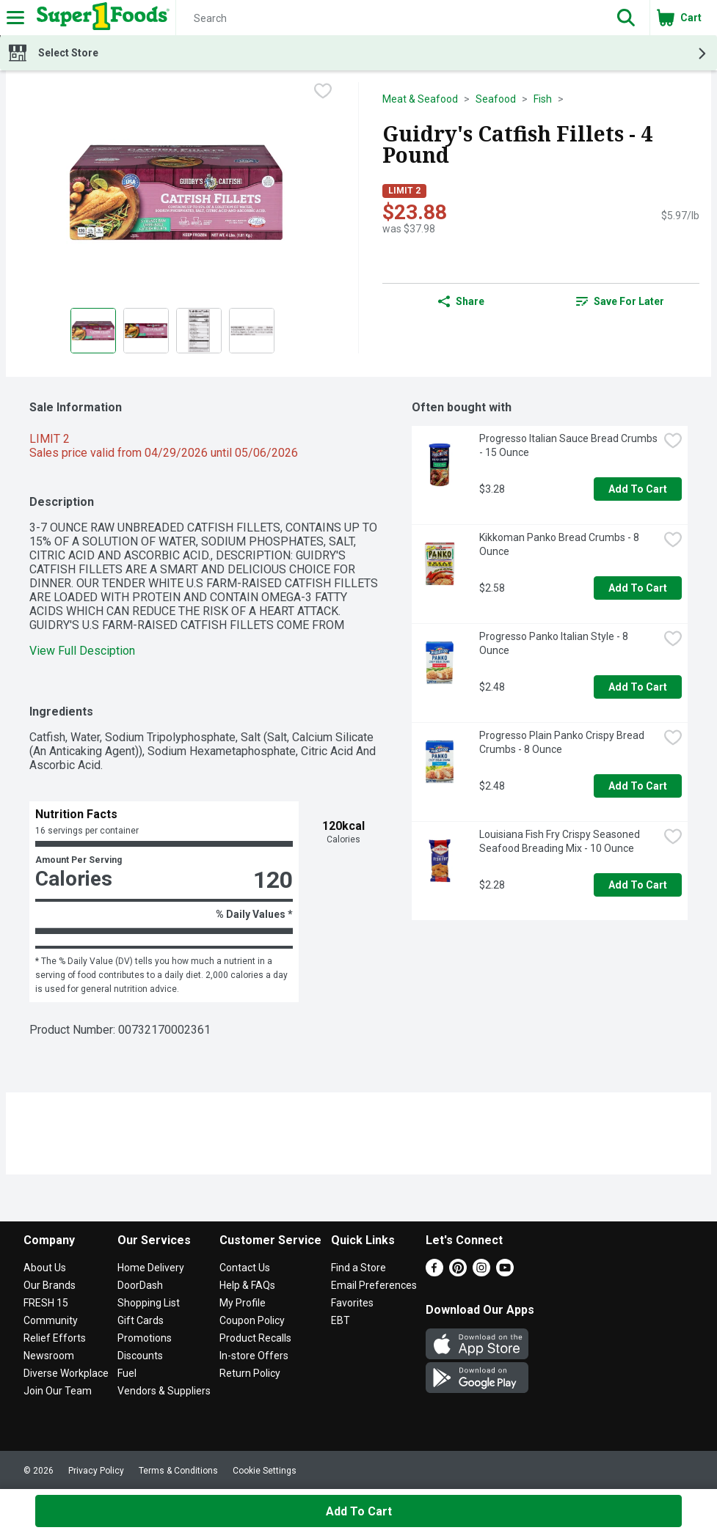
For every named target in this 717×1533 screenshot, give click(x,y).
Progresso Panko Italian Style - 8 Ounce (554, 643)
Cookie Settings (264, 1471)
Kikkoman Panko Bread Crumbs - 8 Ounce (560, 544)
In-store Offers (253, 1355)
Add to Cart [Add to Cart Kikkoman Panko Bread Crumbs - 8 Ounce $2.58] (637, 588)
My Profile (242, 1303)
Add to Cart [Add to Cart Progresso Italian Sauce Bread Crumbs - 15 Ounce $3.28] (637, 489)
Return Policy (249, 1373)
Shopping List (148, 1303)
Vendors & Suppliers (164, 1391)
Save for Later (620, 301)
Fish (543, 99)
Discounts (140, 1355)
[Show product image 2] (146, 330)
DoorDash (140, 1285)
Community (50, 1320)
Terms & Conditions (178, 1471)
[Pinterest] (458, 1272)
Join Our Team (57, 1391)
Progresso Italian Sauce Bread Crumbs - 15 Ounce (568, 445)
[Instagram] (481, 1272)
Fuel (127, 1373)
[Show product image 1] (93, 330)
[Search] (389, 18)
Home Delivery (150, 1267)
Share (461, 301)
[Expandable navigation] (15, 17)
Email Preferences (374, 1285)
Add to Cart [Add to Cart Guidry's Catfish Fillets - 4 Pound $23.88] (359, 1511)
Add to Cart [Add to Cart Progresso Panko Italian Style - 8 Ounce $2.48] (637, 687)
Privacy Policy (96, 1471)
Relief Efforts (54, 1338)
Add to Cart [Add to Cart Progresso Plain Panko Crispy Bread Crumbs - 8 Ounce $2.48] (637, 786)
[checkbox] (323, 92)
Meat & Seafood (420, 99)
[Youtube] (505, 1272)
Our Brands (49, 1285)
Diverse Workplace (66, 1373)
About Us (44, 1267)
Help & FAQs (247, 1285)
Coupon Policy (252, 1320)
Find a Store (358, 1267)
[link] (620, 301)
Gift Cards (140, 1320)
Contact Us (244, 1267)
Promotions (144, 1338)
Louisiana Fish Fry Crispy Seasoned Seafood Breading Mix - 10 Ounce (560, 841)
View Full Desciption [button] (82, 651)
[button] (626, 17)
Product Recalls (255, 1338)
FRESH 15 (45, 1303)
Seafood (496, 99)
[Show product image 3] (199, 330)
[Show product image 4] (251, 330)
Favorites (352, 1303)
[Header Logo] (100, 17)
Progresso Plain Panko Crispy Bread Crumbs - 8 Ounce (563, 742)
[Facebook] (434, 1272)
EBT (340, 1320)
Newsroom (48, 1355)
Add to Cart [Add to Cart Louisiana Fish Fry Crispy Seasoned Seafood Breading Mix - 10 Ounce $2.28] (637, 885)
